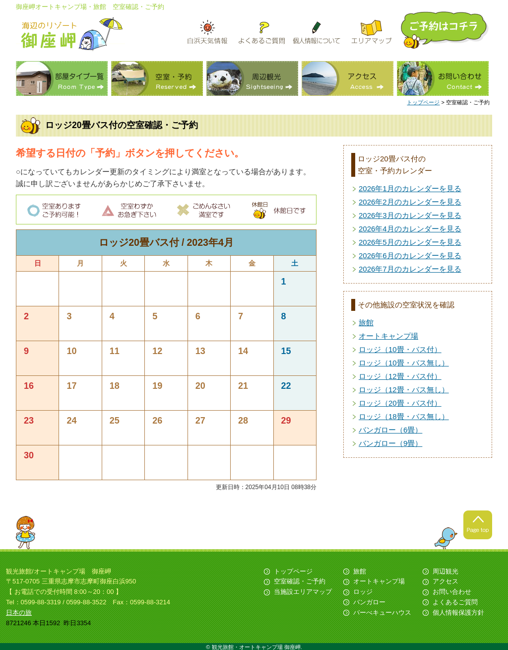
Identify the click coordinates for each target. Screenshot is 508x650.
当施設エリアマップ (303, 591)
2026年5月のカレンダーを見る (410, 242)
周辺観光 (252, 78)
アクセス (347, 78)
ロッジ (363, 591)
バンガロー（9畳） (390, 443)
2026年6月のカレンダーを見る (410, 255)
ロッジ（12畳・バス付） (400, 376)
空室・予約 (157, 78)
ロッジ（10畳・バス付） (400, 349)
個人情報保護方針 (458, 612)
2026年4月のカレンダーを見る (410, 228)
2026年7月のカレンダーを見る (410, 269)
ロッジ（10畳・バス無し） (404, 363)
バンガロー (369, 602)
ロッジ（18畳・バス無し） (404, 416)
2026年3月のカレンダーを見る (410, 215)
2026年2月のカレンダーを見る (410, 202)
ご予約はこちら (445, 30)
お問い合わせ (443, 78)
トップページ (423, 102)
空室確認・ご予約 (299, 581)
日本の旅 (19, 612)
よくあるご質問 (455, 602)
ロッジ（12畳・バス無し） (404, 389)
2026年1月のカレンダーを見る (410, 188)
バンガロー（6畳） (390, 430)
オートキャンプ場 (388, 336)
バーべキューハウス (382, 612)
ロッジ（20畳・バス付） (400, 403)
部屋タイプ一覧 (62, 78)
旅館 (366, 322)
